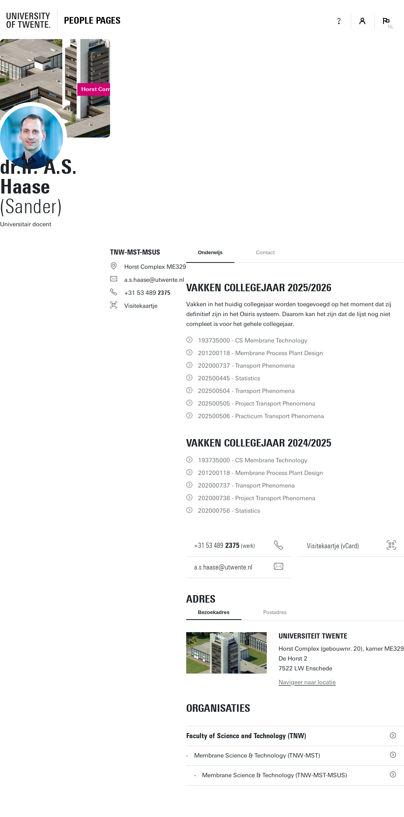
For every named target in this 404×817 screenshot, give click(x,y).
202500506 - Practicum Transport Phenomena (261, 416)
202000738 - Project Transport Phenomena (256, 498)
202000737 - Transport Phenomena (246, 365)
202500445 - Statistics (229, 378)
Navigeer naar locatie (307, 682)
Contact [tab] (265, 252)
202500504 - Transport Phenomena (246, 391)
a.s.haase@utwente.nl (154, 279)
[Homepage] (92, 21)
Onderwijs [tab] (210, 252)
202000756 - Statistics (229, 510)
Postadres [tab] (274, 612)
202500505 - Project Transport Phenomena (256, 403)
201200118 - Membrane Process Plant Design (260, 353)
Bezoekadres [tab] (214, 612)
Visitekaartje (140, 305)
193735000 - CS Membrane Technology (252, 340)
